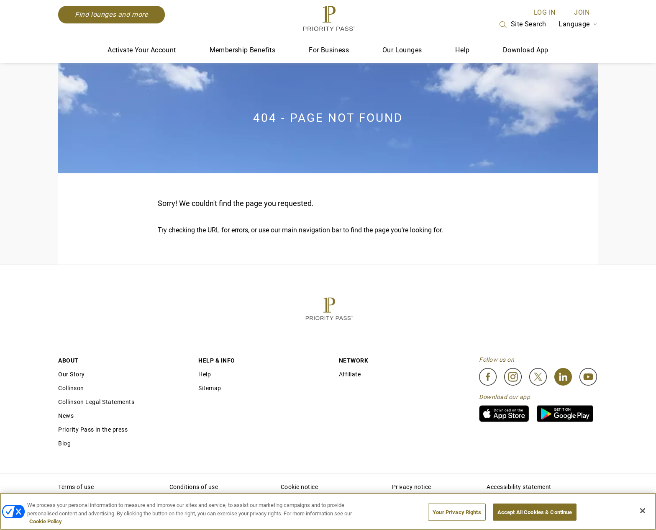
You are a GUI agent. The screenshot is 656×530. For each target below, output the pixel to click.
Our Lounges (402, 50)
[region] (328, 511)
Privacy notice (411, 487)
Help (462, 50)
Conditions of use (193, 487)
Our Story (71, 374)
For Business (329, 50)
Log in (544, 12)
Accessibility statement (519, 487)
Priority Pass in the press (93, 429)
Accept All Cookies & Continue (534, 512)
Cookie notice (299, 487)
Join (581, 12)
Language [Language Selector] (578, 24)
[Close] (642, 511)
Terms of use (76, 487)
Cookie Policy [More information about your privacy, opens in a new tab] (45, 521)
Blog (64, 443)
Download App (525, 50)
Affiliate (350, 374)
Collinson (71, 388)
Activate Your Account (142, 50)
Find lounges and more (111, 14)
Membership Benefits (243, 50)
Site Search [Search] (522, 25)
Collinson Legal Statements (96, 402)
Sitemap (209, 388)
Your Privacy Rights (457, 512)
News (66, 415)
